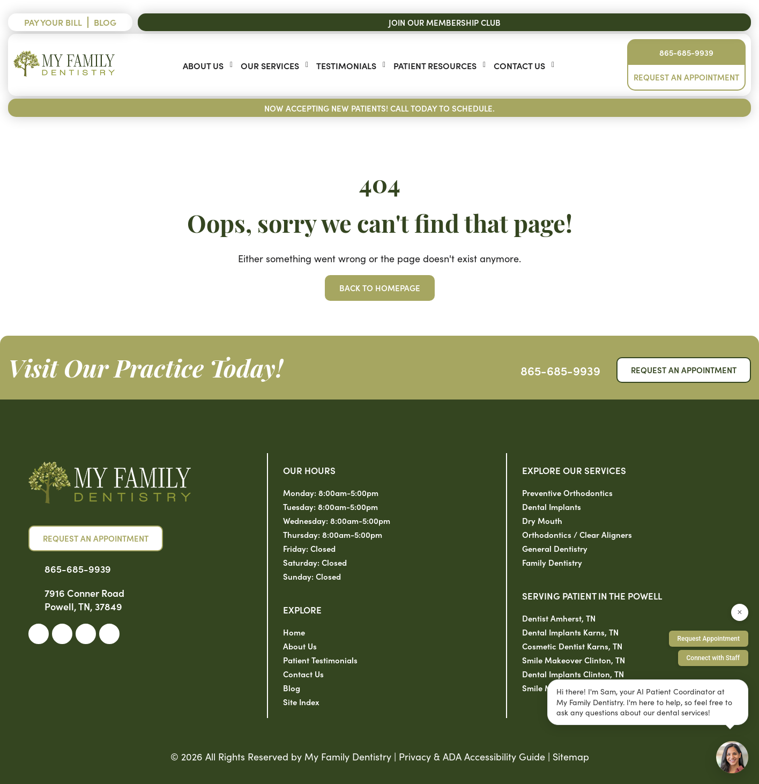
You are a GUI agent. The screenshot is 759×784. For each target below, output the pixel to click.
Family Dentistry (552, 562)
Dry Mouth (542, 520)
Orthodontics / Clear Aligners (577, 534)
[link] (38, 634)
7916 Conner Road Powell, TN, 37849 (84, 599)
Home (294, 632)
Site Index (301, 701)
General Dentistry (554, 548)
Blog (105, 22)
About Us (203, 65)
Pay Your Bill (53, 22)
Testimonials (346, 65)
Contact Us (519, 65)
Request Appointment (709, 638)
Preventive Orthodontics (567, 492)
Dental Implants (551, 506)
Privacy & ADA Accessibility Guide (472, 756)
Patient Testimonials (320, 659)
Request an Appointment (686, 77)
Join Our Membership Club (445, 22)
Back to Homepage (379, 287)
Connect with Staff (713, 658)
